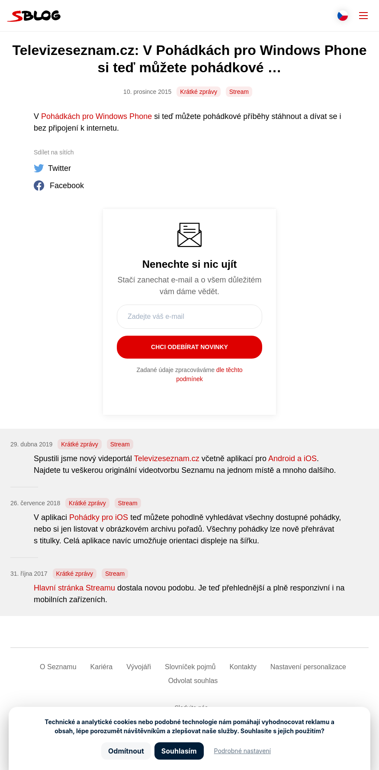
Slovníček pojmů (190, 667)
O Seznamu (58, 667)
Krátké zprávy (198, 91)
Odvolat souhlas (193, 680)
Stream (239, 91)
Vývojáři (138, 667)
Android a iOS (292, 458)
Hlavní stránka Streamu (74, 588)
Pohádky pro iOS (98, 517)
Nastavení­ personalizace (308, 667)
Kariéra (101, 667)
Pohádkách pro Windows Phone (96, 116)
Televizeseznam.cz (166, 458)
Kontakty (242, 667)
